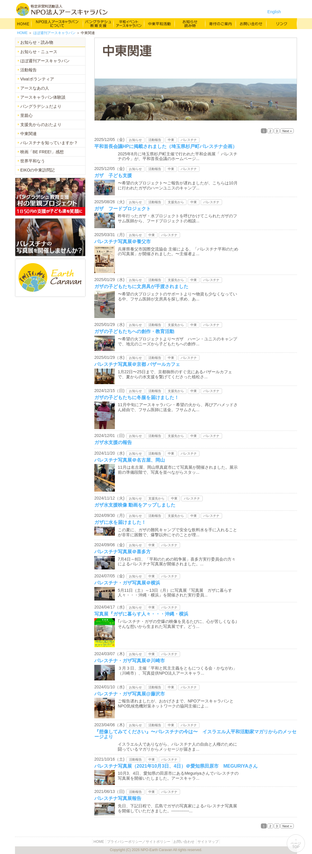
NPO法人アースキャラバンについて (57, 23)
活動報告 (28, 70)
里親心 (26, 115)
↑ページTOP (296, 843)
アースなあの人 (34, 88)
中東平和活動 (159, 23)
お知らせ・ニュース (38, 52)
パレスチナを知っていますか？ (49, 143)
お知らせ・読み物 (36, 42)
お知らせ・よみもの (190, 23)
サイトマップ (208, 842)
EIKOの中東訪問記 (37, 170)
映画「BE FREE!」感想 (42, 152)
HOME (23, 23)
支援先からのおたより (40, 124)
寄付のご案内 (220, 23)
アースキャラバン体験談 (43, 97)
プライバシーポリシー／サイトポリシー (138, 842)
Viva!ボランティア (37, 79)
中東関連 (28, 134)
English (274, 11)
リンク (281, 23)
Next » (287, 131)
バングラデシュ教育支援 (98, 23)
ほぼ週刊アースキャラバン (54, 33)
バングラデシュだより (40, 106)
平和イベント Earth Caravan (129, 23)
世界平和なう (32, 161)
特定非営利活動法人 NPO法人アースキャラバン (62, 9)
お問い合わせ (251, 23)
